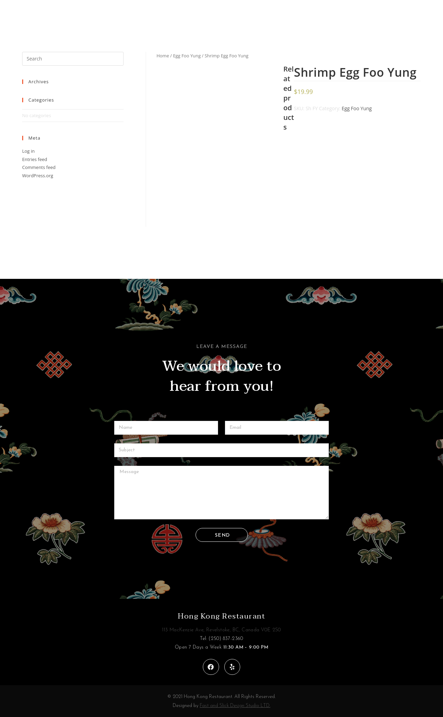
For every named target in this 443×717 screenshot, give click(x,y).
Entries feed (34, 159)
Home (162, 56)
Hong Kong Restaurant (221, 616)
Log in (28, 151)
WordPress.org (37, 175)
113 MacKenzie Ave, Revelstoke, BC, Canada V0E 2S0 (221, 630)
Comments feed (38, 167)
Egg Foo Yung (187, 56)
